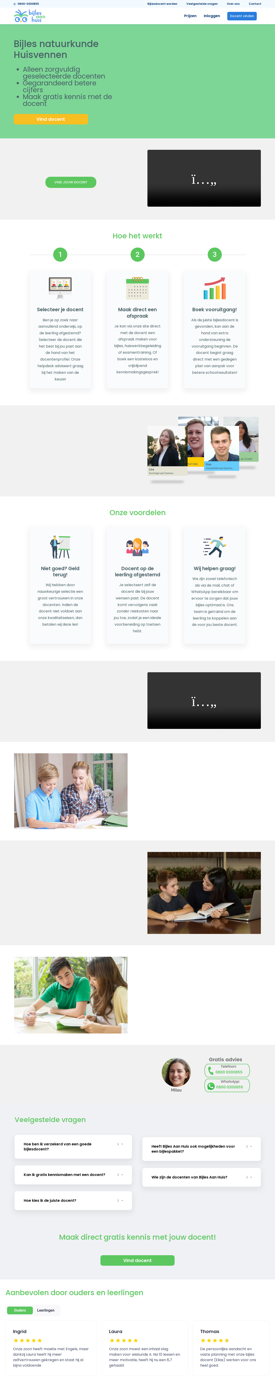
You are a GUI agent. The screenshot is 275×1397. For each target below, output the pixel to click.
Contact (255, 4)
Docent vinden (242, 16)
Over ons (233, 4)
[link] (29, 15)
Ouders (20, 1305)
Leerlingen (46, 1305)
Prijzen (190, 15)
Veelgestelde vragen (202, 4)
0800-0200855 (26, 4)
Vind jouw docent (70, 182)
